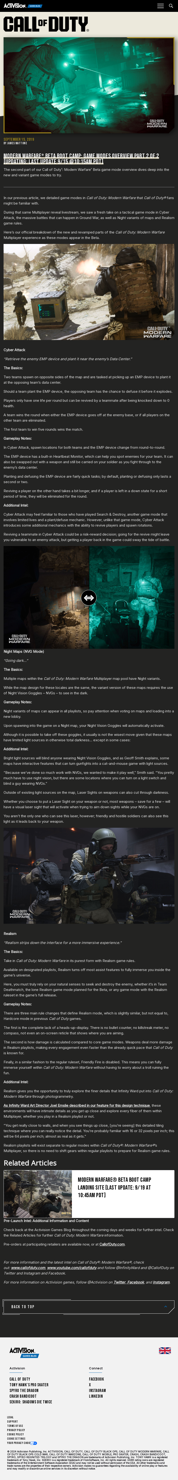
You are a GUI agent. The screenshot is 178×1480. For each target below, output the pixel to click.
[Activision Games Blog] (23, 6)
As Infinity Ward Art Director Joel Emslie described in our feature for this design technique (77, 1105)
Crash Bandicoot (23, 1396)
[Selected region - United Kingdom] (165, 1350)
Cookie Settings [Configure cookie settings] (16, 1439)
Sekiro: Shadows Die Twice (30, 1402)
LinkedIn (96, 1396)
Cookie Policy (15, 1434)
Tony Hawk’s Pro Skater (28, 1384)
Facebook (96, 1379)
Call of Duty (19, 1379)
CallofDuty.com (112, 1244)
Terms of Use (15, 1426)
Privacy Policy (16, 1430)
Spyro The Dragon (24, 1390)
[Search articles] (171, 6)
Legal (10, 1417)
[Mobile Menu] (160, 6)
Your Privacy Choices (20, 1443)
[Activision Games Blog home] (24, 1353)
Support (12, 1422)
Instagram (97, 1390)
